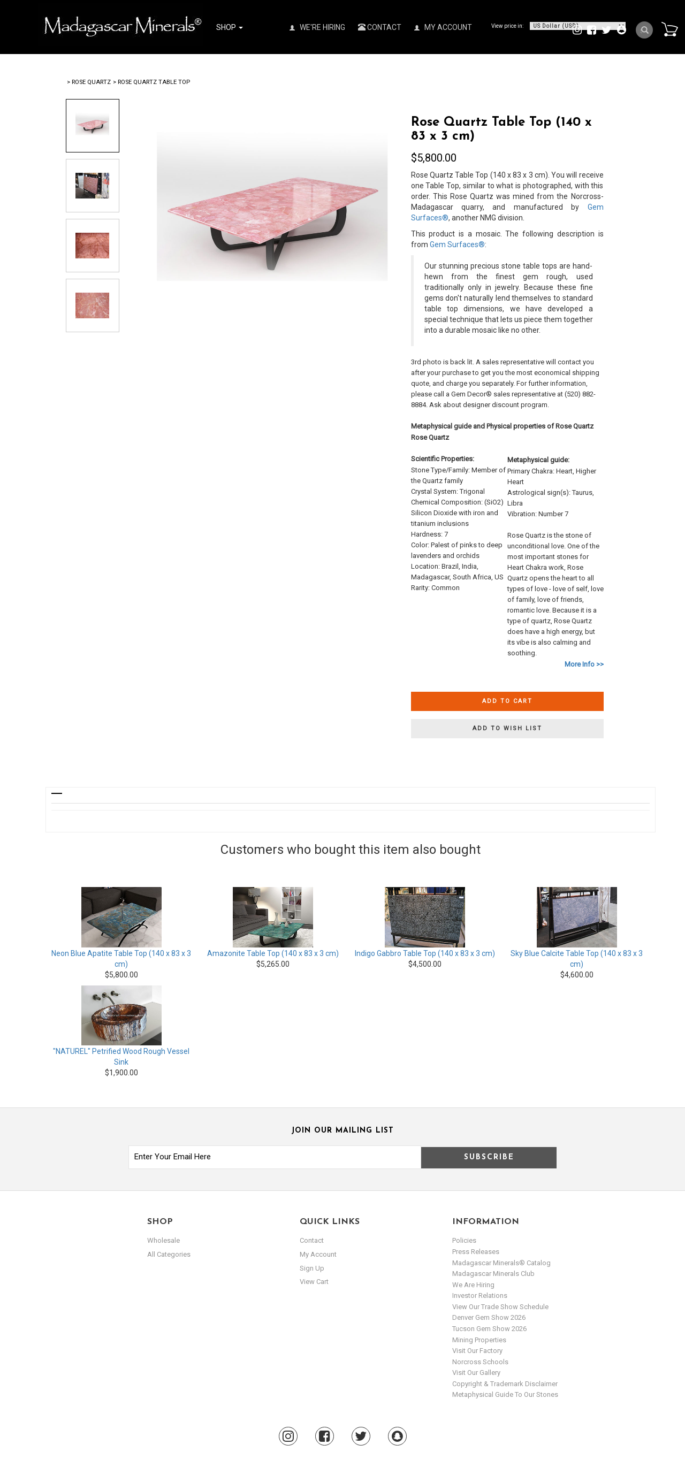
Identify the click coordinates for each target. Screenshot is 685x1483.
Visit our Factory (477, 1351)
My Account (443, 27)
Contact (379, 27)
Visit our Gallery (476, 1373)
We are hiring (473, 1285)
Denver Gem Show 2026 (489, 1317)
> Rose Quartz (89, 82)
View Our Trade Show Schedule (500, 1307)
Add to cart (507, 701)
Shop (229, 27)
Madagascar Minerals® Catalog (501, 1263)
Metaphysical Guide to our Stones (505, 1394)
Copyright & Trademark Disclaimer (505, 1384)
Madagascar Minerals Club (493, 1274)
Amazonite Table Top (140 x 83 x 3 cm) (273, 953)
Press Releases (475, 1252)
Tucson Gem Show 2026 (489, 1329)
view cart (314, 1282)
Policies (464, 1240)
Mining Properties (479, 1340)
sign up (312, 1268)
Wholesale (163, 1240)
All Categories (169, 1254)
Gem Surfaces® (457, 244)
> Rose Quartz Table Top (151, 82)
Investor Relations (479, 1295)
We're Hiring (317, 27)
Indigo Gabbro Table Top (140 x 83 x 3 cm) (425, 953)
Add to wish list (507, 728)
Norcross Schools (480, 1362)
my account (318, 1254)
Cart (669, 28)
